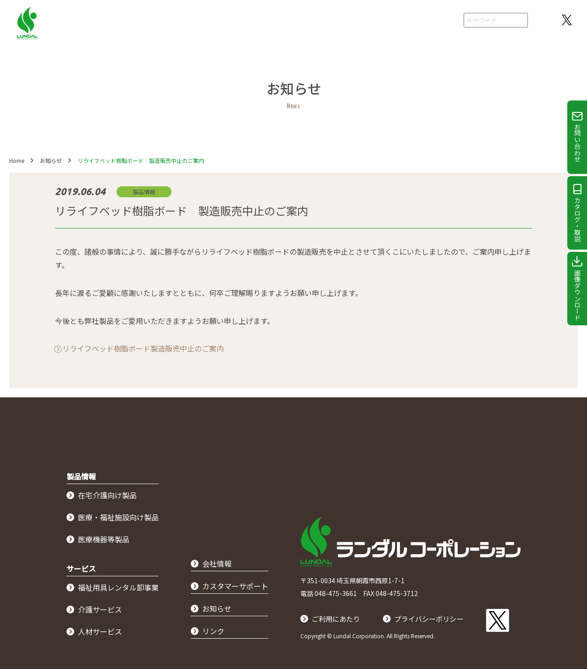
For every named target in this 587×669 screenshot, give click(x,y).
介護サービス (100, 609)
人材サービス (100, 631)
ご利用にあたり (337, 618)
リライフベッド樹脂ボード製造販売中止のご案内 (143, 348)
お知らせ (51, 160)
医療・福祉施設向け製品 (118, 517)
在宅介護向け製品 (107, 495)
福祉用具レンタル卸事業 (118, 587)
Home (16, 160)
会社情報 (437, 20)
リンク (213, 630)
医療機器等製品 (103, 539)
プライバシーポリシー (434, 618)
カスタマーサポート (235, 585)
